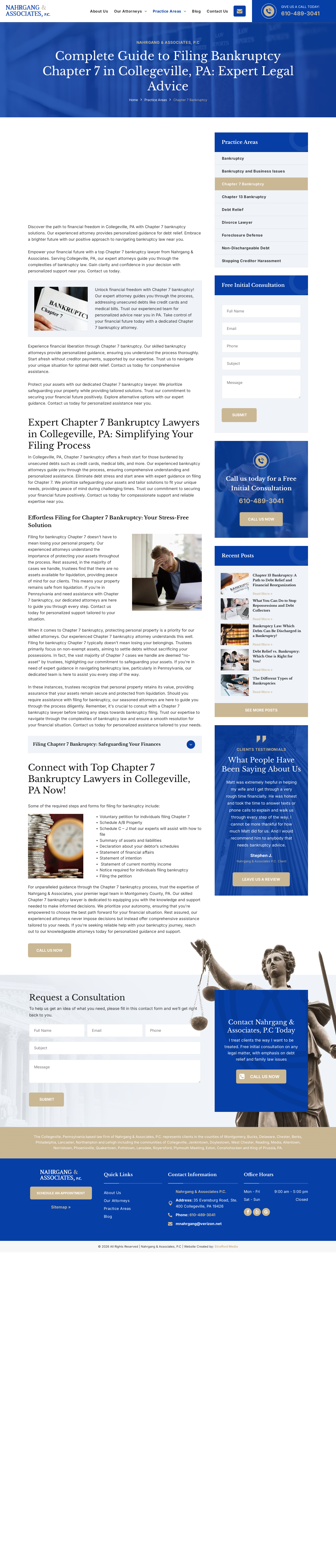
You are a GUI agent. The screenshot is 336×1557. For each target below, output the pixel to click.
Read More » (263, 594)
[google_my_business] (266, 1212)
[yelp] (257, 1212)
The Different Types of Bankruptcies (272, 680)
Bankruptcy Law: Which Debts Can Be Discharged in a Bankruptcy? (277, 631)
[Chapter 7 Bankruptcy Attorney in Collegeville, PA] (167, 572)
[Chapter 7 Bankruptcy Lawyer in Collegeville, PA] (115, 173)
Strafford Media (226, 1246)
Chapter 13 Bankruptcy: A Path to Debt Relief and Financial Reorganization (274, 580)
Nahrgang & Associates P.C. (201, 1191)
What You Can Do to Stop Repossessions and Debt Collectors (274, 606)
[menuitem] (99, 11)
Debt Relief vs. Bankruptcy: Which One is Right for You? (276, 656)
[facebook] (248, 1212)
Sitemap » (61, 1207)
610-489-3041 (300, 13)
